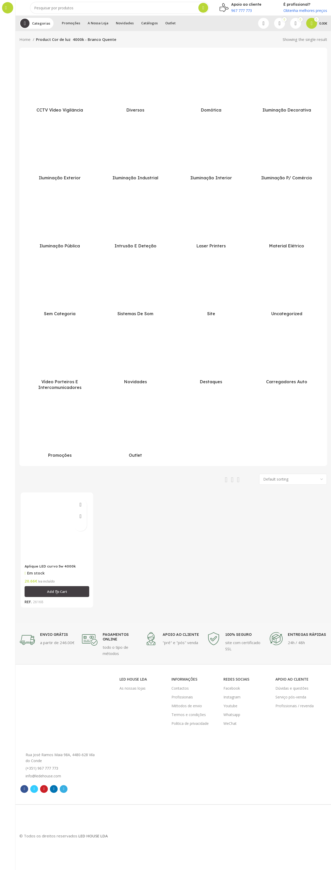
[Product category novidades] (135, 361)
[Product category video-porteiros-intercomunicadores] (60, 364)
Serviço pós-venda (290, 700)
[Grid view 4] (238, 485)
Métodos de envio (186, 708)
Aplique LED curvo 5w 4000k (51, 571)
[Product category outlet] (135, 434)
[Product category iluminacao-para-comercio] (287, 157)
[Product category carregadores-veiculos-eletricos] (287, 361)
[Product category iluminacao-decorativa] (287, 89)
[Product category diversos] (135, 89)
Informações (184, 682)
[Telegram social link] (63, 792)
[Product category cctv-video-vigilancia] (60, 89)
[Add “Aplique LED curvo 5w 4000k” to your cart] (56, 597)
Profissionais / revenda (294, 708)
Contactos (180, 691)
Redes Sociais (236, 682)
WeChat (230, 726)
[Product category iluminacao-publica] (60, 225)
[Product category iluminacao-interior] (211, 157)
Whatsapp (231, 718)
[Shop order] (293, 484)
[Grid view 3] (232, 485)
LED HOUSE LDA (133, 682)
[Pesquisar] (119, 10)
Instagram (231, 700)
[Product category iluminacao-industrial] (135, 157)
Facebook (231, 691)
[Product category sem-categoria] (60, 293)
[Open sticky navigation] (36, 28)
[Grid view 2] (226, 485)
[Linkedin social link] (54, 792)
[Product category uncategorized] (287, 293)
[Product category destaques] (211, 361)
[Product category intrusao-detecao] (135, 225)
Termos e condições (188, 718)
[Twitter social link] (34, 792)
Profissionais (182, 700)
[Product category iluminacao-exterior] (60, 157)
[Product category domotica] (211, 89)
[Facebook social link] (24, 792)
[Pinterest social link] (44, 792)
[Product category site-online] (211, 293)
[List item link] (59, 772)
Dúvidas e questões (292, 691)
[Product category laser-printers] (211, 225)
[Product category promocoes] (60, 434)
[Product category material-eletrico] (287, 225)
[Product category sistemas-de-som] (135, 293)
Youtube (230, 708)
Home (25, 44)
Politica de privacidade (190, 726)
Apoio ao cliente (292, 682)
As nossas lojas (132, 691)
